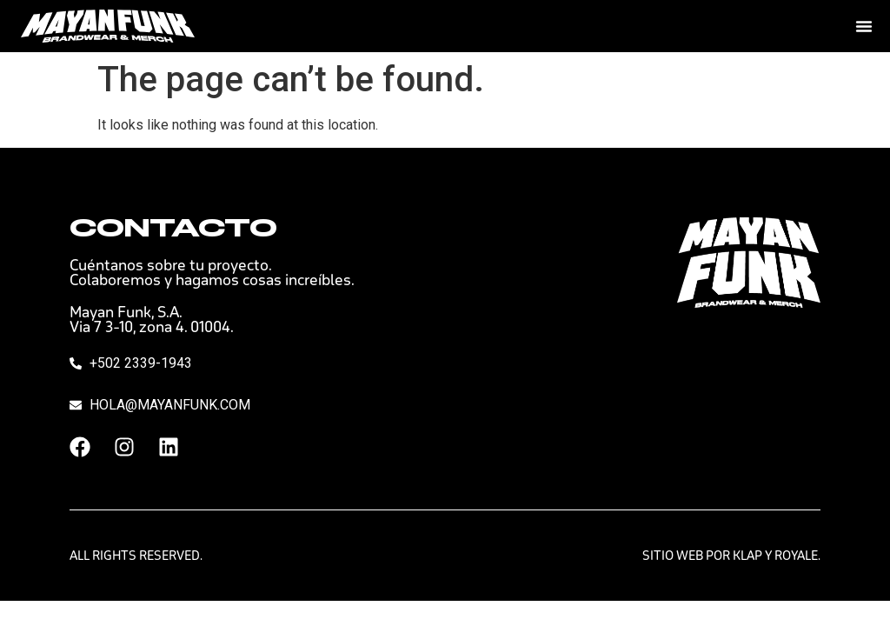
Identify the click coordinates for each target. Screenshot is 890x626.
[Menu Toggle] (864, 26)
